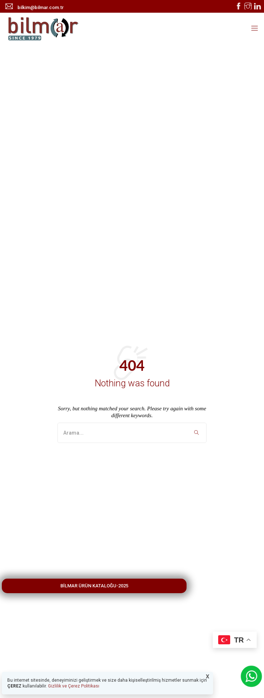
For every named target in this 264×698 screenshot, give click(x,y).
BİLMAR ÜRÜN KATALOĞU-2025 (94, 585)
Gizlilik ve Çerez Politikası (73, 686)
